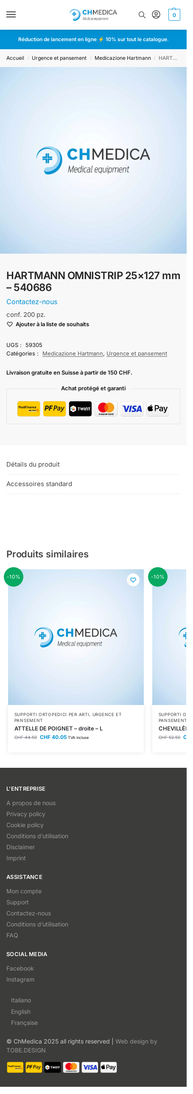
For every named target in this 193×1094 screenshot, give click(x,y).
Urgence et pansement (59, 58)
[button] (173, 15)
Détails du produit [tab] (33, 464)
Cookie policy (25, 824)
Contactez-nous (28, 913)
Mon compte (24, 891)
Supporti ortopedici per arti (52, 714)
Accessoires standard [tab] (39, 484)
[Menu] (19, 14)
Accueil (15, 58)
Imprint (16, 858)
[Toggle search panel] (142, 15)
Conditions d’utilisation (37, 835)
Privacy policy (25, 813)
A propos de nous (31, 802)
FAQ (12, 935)
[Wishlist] (133, 580)
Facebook (20, 968)
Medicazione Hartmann (123, 58)
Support (17, 902)
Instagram (20, 979)
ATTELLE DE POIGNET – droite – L (58, 728)
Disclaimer (20, 847)
